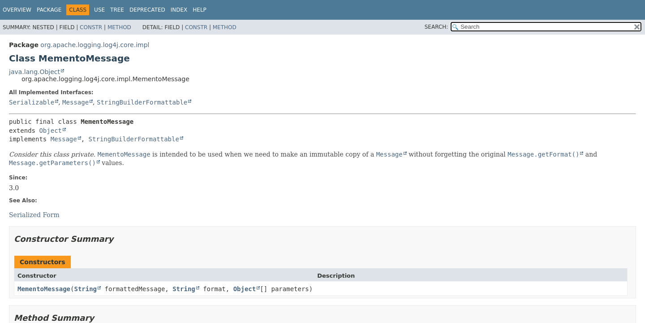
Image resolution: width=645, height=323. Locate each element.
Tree (117, 10)
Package (49, 10)
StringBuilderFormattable (142, 102)
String (85, 288)
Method (119, 27)
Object (50, 130)
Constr (91, 27)
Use (99, 10)
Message (75, 102)
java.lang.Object (34, 71)
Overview (17, 10)
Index (179, 10)
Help (199, 10)
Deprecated (147, 10)
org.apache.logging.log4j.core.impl (94, 44)
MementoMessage (43, 288)
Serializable (31, 102)
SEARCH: (436, 27)
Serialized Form (34, 214)
